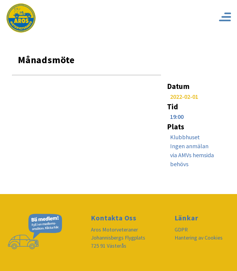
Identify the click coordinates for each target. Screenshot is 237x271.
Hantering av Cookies (199, 237)
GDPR (181, 229)
